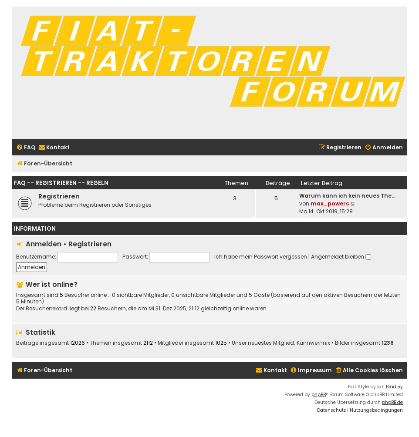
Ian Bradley (390, 386)
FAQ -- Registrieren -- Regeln (61, 183)
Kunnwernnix (313, 343)
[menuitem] (25, 148)
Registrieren (59, 196)
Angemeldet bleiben (341, 256)
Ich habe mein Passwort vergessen (260, 256)
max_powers (330, 203)
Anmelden (43, 244)
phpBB (318, 394)
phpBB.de (392, 402)
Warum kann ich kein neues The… (347, 195)
